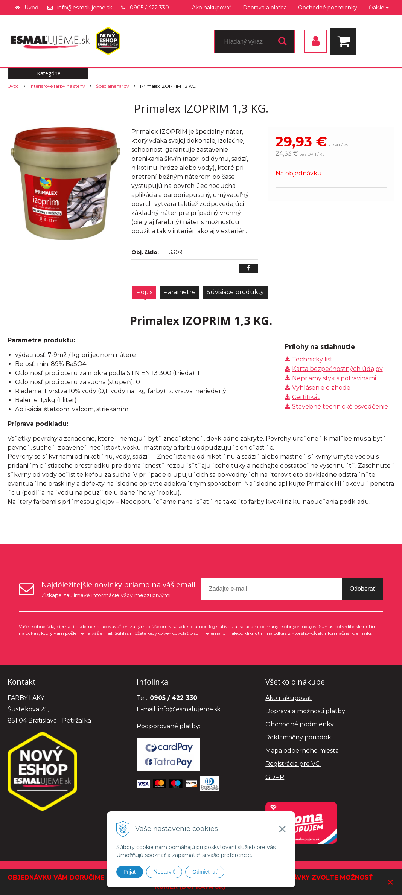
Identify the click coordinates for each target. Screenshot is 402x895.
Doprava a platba (265, 7)
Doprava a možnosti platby (305, 711)
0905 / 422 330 (149, 7)
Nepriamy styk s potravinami (334, 378)
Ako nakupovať (211, 7)
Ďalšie (378, 7)
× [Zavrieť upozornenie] (390, 882)
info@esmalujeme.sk (84, 7)
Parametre (179, 292)
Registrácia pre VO (293, 763)
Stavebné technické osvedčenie (340, 406)
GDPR (274, 777)
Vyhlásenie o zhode (321, 387)
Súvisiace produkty (235, 292)
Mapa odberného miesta (302, 750)
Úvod (31, 7)
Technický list (312, 359)
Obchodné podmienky (327, 7)
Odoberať (362, 588)
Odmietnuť (204, 872)
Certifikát (306, 397)
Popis (144, 292)
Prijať (129, 872)
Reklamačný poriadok (298, 737)
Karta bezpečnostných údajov (337, 368)
